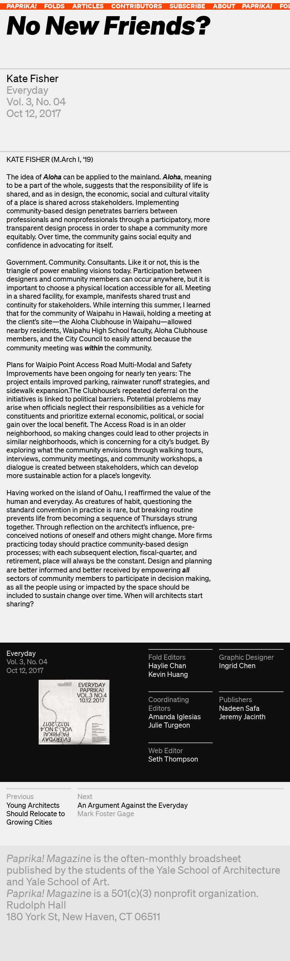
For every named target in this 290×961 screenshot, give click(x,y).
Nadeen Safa (239, 708)
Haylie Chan (167, 665)
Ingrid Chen (237, 665)
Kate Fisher (32, 78)
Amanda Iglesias (174, 716)
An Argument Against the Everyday (132, 805)
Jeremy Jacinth (242, 716)
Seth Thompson (173, 758)
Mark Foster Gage (105, 813)
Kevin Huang (168, 674)
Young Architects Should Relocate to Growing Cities (35, 814)
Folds (54, 6)
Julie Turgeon (169, 725)
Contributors (136, 6)
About (224, 6)
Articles (88, 6)
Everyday (27, 90)
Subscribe (187, 6)
